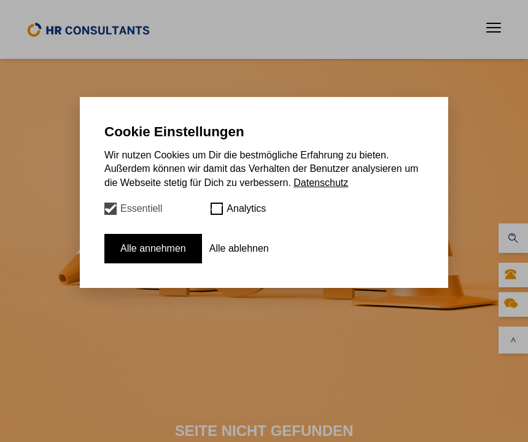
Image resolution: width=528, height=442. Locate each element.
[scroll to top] (513, 340)
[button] (493, 27)
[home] (88, 29)
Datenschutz (320, 182)
